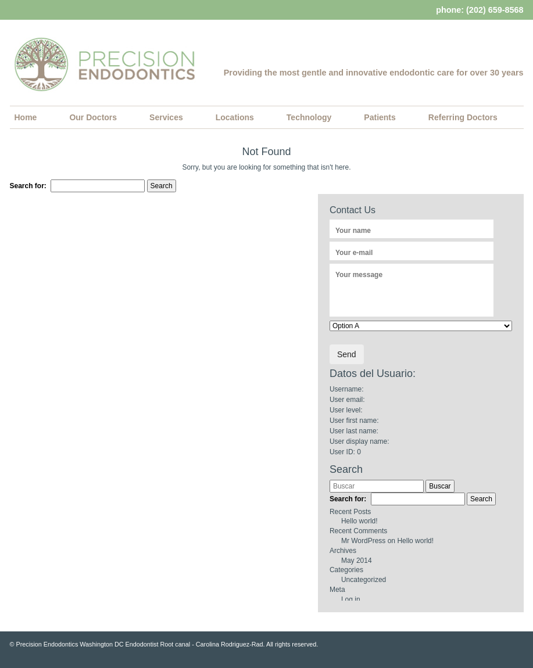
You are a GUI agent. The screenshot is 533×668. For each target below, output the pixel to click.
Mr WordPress (363, 541)
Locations (235, 117)
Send (346, 354)
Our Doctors (93, 117)
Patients (379, 117)
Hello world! (359, 521)
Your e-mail (354, 253)
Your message (358, 275)
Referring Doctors (463, 117)
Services (166, 117)
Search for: (28, 186)
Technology (309, 117)
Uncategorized (363, 580)
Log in (350, 599)
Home (26, 117)
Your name (353, 231)
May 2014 (356, 560)
